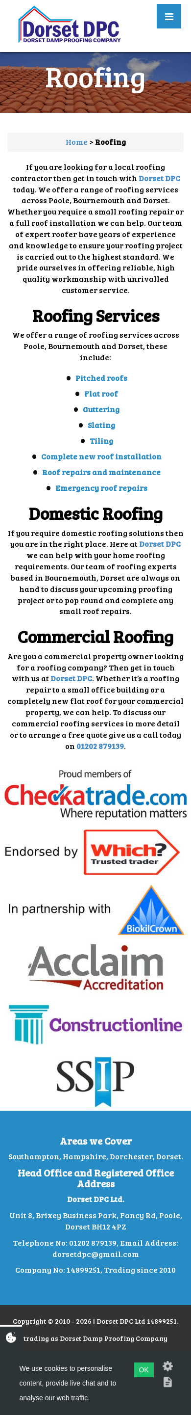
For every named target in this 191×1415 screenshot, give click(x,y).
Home (77, 141)
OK (143, 1370)
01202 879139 (100, 746)
